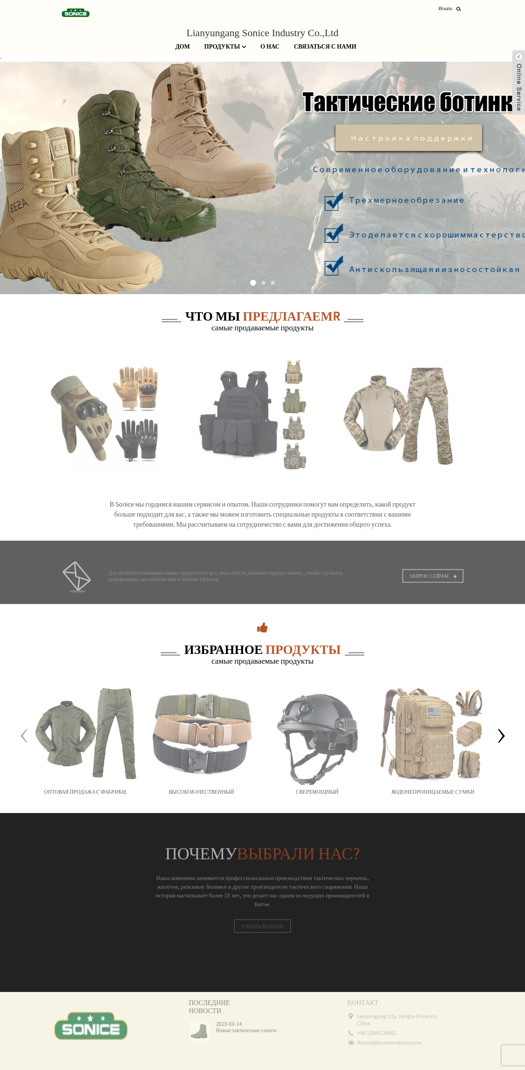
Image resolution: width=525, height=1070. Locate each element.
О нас (270, 46)
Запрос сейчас (429, 580)
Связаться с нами (325, 46)
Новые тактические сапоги (236, 1030)
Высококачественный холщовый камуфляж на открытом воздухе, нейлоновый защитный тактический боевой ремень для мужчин (201, 798)
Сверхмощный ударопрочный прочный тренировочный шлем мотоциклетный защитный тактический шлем (317, 798)
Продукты (225, 47)
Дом (182, 46)
